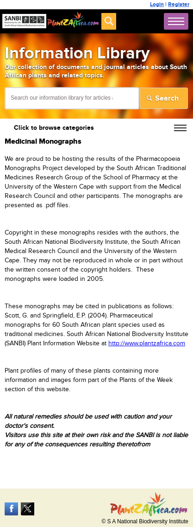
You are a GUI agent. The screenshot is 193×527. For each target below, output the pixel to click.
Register (178, 4)
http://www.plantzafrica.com (146, 343)
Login (157, 4)
